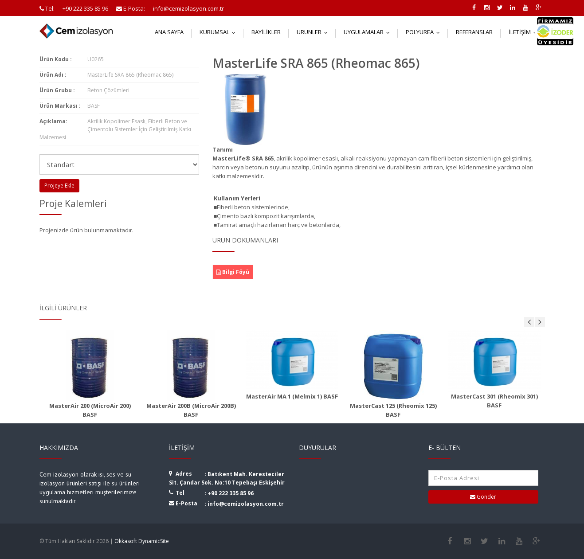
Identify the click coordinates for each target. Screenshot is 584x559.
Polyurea (425, 32)
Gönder (483, 496)
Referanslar (474, 32)
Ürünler (314, 32)
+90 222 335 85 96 (231, 493)
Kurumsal (219, 32)
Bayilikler (266, 32)
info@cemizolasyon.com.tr (246, 504)
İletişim (525, 32)
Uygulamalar (369, 32)
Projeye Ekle (59, 185)
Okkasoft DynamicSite (141, 541)
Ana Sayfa (169, 32)
